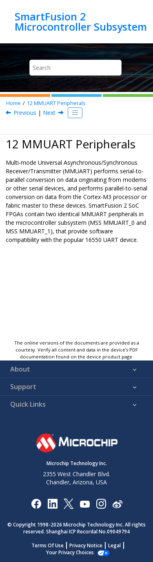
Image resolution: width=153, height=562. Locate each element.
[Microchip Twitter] (68, 503)
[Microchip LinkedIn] (52, 503)
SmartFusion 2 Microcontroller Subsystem (81, 21)
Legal (114, 545)
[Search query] (75, 68)
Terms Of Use (47, 545)
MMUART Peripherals (56, 103)
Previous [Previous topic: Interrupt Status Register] (24, 112)
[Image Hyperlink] (85, 503)
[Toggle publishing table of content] (75, 112)
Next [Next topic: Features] (49, 112)
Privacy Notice (85, 545)
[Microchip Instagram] (101, 503)
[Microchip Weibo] (117, 503)
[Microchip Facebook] (36, 503)
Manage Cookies (70, 552)
